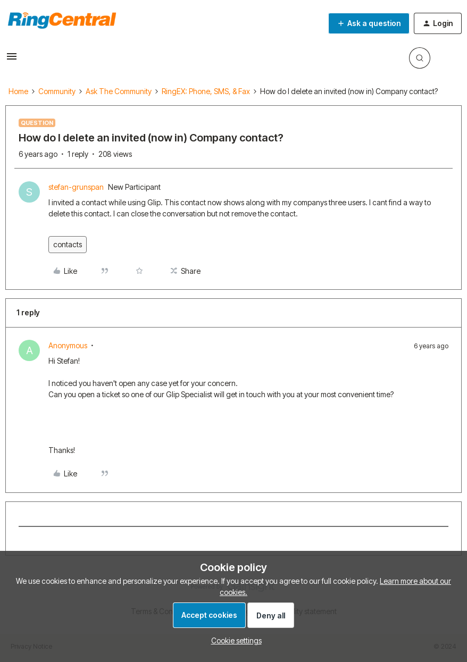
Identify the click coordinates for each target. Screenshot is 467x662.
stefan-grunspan (76, 186)
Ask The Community (119, 91)
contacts (67, 244)
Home (18, 91)
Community (57, 91)
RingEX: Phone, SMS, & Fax (206, 91)
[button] (11, 59)
